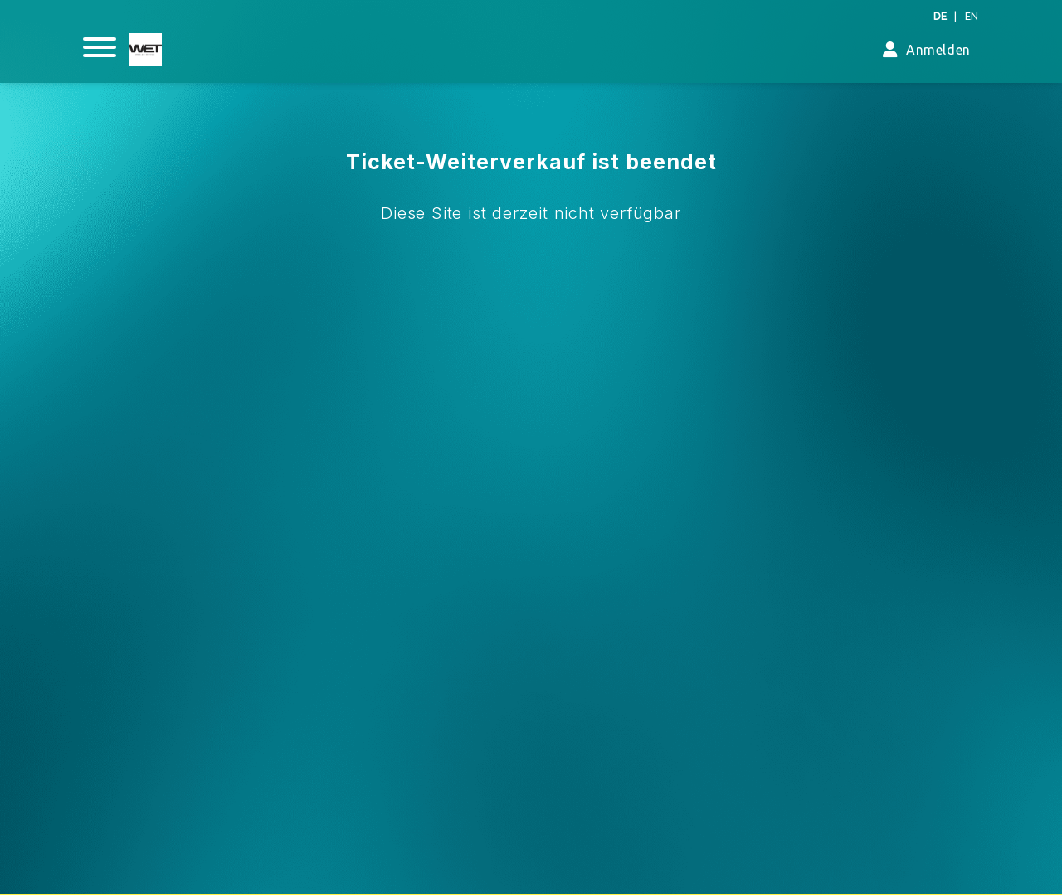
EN (972, 16)
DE (940, 16)
